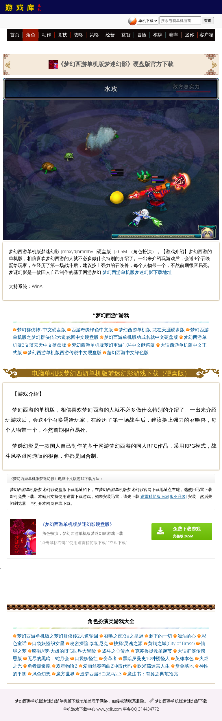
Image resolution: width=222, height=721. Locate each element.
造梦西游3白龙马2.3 (100, 673)
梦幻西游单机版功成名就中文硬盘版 (141, 337)
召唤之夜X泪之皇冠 (123, 636)
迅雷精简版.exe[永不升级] (163, 496)
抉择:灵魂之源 (128, 643)
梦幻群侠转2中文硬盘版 (41, 329)
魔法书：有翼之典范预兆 (152, 673)
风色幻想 (41, 673)
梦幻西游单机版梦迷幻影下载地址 (137, 272)
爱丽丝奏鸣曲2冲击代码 (107, 666)
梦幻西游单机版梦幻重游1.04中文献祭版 (113, 345)
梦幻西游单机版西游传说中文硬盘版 (64, 352)
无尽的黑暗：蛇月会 (48, 658)
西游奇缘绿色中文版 (92, 329)
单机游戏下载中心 (79, 709)
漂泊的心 (186, 636)
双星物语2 (66, 666)
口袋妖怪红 (86, 658)
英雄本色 (184, 658)
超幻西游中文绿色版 (128, 352)
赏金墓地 (184, 666)
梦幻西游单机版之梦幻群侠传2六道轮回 (57, 636)
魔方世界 (65, 673)
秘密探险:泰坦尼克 (89, 643)
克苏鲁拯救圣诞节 (153, 651)
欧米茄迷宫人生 (153, 666)
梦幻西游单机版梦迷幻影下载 (181, 701)
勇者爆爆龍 (39, 666)
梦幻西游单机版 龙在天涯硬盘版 (151, 329)
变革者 (110, 658)
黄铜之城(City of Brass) (171, 643)
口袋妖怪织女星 (48, 643)
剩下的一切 (160, 636)
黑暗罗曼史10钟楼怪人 (146, 658)
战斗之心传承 (116, 651)
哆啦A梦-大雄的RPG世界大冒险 (64, 651)
